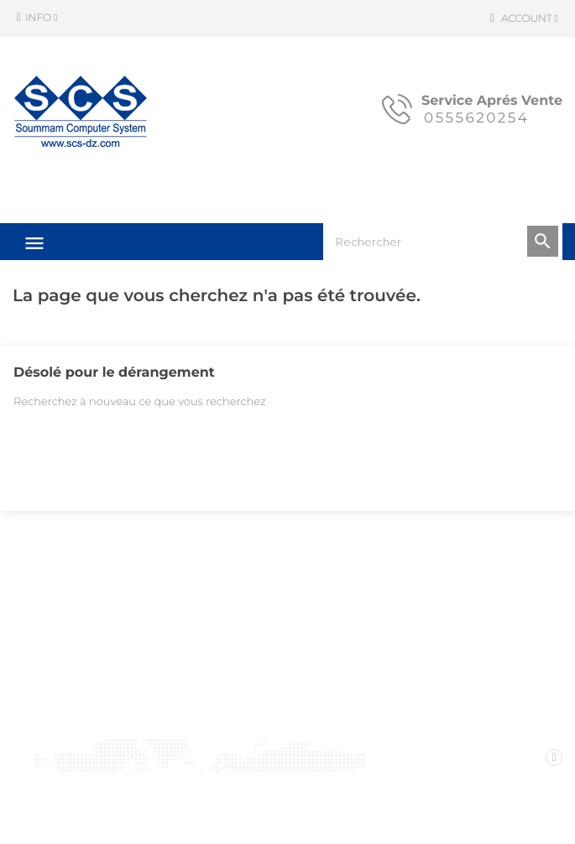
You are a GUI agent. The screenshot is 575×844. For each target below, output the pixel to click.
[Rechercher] (442, 241)
